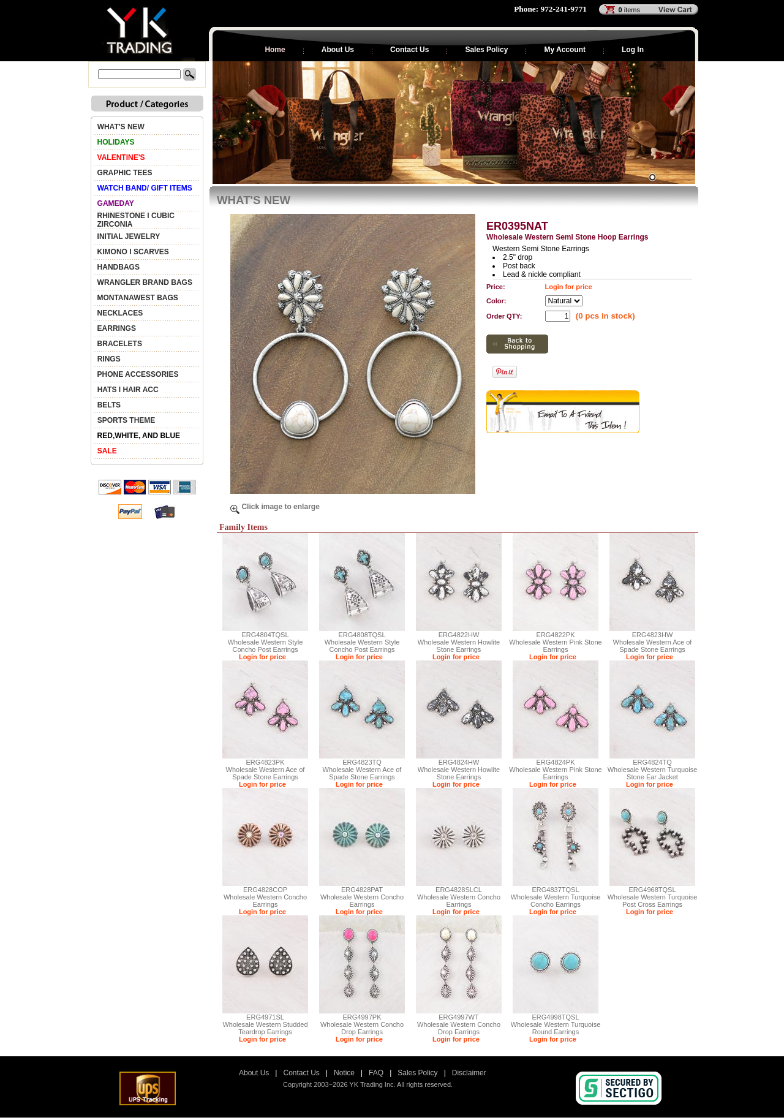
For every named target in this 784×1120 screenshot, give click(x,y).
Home (275, 49)
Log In (633, 49)
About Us (338, 49)
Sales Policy (486, 49)
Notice (344, 1073)
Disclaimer (469, 1073)
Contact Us (409, 49)
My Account (565, 49)
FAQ (376, 1073)
